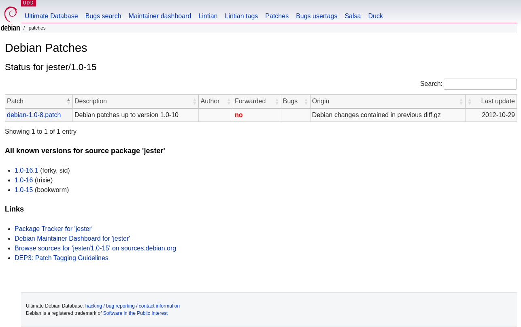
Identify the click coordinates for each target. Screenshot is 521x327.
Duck (375, 16)
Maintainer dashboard (160, 16)
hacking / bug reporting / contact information (132, 306)
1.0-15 (24, 189)
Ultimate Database (51, 16)
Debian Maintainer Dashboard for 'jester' (72, 238)
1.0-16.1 (26, 170)
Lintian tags (241, 16)
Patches (277, 16)
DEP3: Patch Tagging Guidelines (61, 257)
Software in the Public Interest (135, 313)
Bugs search (103, 16)
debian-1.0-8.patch (34, 114)
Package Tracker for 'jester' (54, 228)
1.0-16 (24, 180)
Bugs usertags (316, 16)
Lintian (207, 16)
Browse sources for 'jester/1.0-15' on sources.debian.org (95, 248)
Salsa (352, 16)
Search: (431, 83)
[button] (68, 101)
